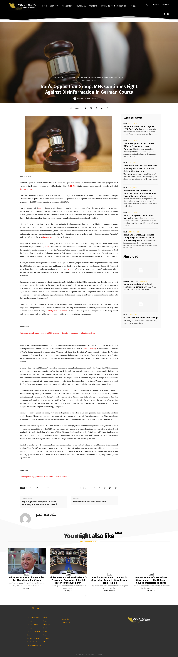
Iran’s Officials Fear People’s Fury (89, 501)
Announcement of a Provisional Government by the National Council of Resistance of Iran (151, 580)
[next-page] (91, 596)
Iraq (125, 315)
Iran (125, 123)
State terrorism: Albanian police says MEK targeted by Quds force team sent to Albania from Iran (57, 333)
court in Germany (89, 349)
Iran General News (59, 77)
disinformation (26, 189)
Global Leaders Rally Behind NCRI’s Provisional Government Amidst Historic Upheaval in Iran (68, 580)
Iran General (31, 488)
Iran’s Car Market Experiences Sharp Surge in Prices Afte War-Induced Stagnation (139, 238)
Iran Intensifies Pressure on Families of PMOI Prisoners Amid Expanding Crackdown (140, 193)
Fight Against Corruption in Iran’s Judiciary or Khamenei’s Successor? (39, 503)
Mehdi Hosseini (110, 590)
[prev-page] (86, 596)
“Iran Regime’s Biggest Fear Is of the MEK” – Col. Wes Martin (43, 477)
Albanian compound (50, 237)
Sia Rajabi (27, 588)
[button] (147, 5)
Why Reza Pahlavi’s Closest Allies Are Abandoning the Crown (26, 578)
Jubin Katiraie (84, 98)
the (45, 247)
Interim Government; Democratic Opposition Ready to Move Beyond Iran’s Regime (109, 580)
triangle (71, 269)
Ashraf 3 (41, 208)
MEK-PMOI (73, 186)
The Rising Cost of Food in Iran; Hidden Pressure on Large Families (139, 146)
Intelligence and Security (57, 311)
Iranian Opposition (43, 488)
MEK (48, 247)
